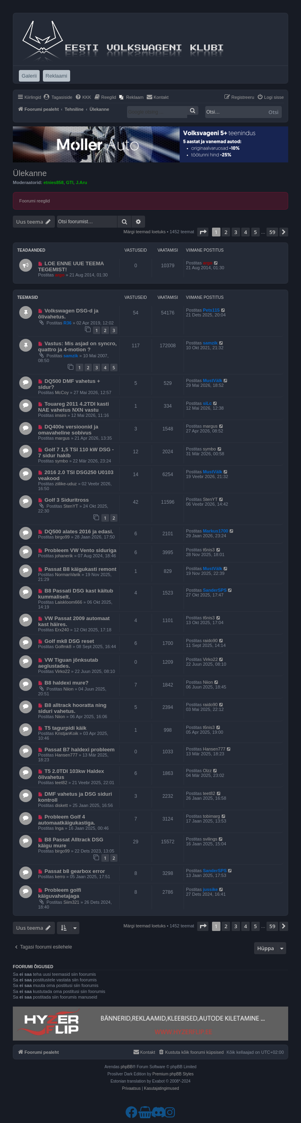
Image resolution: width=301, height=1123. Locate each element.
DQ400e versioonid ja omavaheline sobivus (68, 430)
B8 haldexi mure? (66, 683)
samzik (70, 355)
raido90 (210, 640)
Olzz (207, 770)
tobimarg (211, 816)
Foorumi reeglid (34, 200)
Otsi (274, 112)
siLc (207, 403)
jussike (210, 889)
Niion (68, 689)
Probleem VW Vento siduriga (80, 550)
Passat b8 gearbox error (74, 871)
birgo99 (62, 536)
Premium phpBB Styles (173, 1074)
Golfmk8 (63, 646)
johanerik (64, 555)
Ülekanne (30, 173)
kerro (60, 876)
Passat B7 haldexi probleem (79, 750)
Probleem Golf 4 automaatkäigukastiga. (66, 820)
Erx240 (62, 629)
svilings (210, 839)
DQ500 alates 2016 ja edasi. (78, 531)
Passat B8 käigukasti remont (80, 569)
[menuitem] (58, 97)
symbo (61, 460)
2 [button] (225, 232)
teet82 (61, 782)
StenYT (70, 506)
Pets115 (211, 310)
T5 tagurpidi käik (65, 728)
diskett (61, 805)
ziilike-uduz (66, 483)
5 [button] (255, 232)
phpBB (127, 1067)
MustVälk (212, 380)
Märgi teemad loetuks (144, 231)
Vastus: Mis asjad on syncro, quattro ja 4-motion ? (77, 346)
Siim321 (71, 902)
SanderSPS (214, 590)
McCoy (62, 392)
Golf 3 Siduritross (66, 500)
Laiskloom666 (68, 602)
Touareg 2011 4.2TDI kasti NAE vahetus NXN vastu (73, 407)
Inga (59, 828)
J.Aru (81, 182)
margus (62, 438)
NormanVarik (67, 574)
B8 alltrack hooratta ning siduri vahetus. (72, 708)
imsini (60, 415)
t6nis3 (208, 549)
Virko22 (62, 671)
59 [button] (272, 232)
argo (60, 274)
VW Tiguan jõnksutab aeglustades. (68, 663)
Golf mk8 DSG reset (69, 641)
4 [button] (245, 232)
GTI (69, 182)
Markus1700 (215, 530)
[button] (202, 232)
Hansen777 (66, 755)
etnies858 (53, 182)
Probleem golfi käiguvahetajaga (59, 893)
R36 (67, 322)
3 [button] (235, 232)
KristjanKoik (66, 733)
